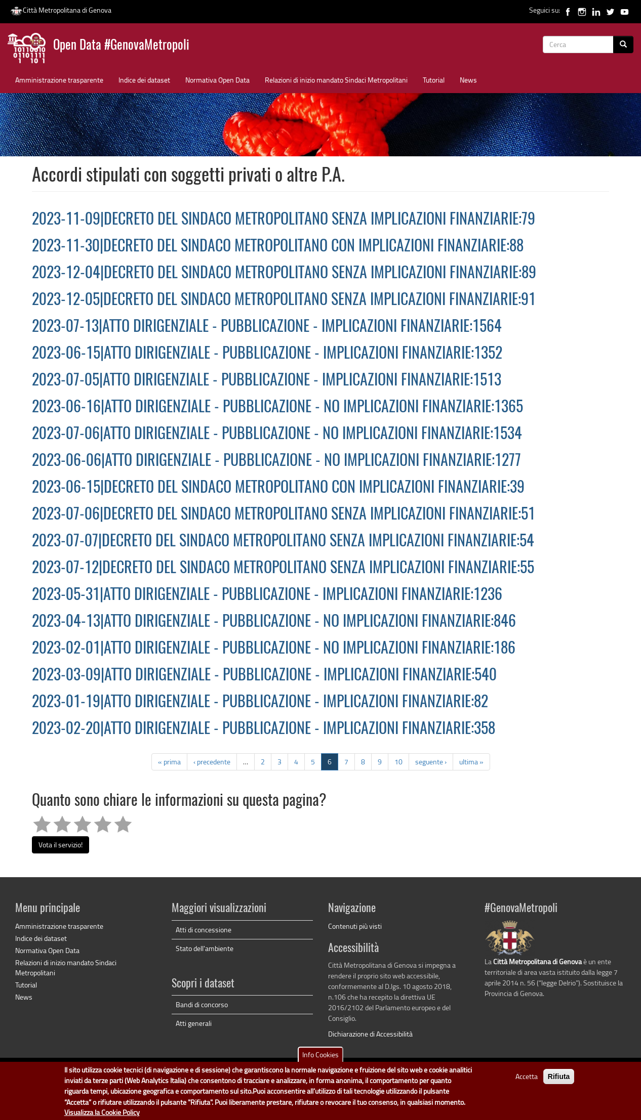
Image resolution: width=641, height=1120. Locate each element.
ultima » (471, 761)
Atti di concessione (203, 929)
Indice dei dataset (144, 79)
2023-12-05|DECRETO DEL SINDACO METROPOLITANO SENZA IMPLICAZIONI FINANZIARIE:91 (284, 300)
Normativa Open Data (217, 79)
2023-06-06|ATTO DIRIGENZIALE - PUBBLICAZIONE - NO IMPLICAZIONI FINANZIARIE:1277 (276, 461)
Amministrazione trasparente (59, 79)
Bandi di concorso (202, 1004)
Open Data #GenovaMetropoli (121, 45)
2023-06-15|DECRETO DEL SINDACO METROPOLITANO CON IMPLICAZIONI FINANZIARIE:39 (278, 488)
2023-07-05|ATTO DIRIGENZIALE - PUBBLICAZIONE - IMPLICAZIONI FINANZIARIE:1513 (266, 381)
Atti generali (194, 1023)
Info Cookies (320, 1058)
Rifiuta (559, 1080)
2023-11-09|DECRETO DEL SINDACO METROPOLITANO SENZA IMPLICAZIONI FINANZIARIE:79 (283, 220)
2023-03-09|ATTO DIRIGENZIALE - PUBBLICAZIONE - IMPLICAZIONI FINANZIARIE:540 (264, 675)
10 (398, 761)
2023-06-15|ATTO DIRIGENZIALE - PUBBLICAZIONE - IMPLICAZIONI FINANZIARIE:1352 (267, 354)
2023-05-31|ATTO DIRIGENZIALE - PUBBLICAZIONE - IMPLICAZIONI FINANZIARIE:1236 (267, 595)
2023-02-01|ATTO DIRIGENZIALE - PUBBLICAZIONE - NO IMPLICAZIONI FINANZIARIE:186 (273, 649)
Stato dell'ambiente (204, 948)
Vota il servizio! (60, 844)
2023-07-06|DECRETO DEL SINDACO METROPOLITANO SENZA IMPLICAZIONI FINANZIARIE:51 (283, 515)
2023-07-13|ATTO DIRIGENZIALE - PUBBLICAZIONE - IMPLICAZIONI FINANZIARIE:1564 (267, 327)
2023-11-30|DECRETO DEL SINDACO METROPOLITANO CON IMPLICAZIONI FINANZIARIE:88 (278, 246)
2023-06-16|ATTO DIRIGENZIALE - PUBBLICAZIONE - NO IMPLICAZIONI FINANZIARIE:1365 (277, 407)
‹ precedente (211, 761)
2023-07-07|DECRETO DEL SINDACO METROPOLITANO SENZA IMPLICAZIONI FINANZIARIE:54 (283, 541)
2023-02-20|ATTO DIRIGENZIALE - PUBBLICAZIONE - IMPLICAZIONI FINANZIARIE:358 (263, 729)
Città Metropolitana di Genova (60, 10)
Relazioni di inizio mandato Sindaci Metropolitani (336, 79)
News (468, 79)
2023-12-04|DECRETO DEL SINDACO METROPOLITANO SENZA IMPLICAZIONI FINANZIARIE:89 (284, 273)
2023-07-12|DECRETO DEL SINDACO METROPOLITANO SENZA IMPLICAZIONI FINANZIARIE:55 (283, 568)
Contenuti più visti (355, 926)
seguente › (431, 761)
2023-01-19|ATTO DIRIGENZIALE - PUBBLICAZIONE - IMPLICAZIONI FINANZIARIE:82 (260, 702)
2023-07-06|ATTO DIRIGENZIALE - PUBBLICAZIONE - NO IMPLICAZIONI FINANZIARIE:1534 (277, 434)
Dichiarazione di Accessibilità (370, 1034)
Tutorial (434, 79)
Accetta (526, 1080)
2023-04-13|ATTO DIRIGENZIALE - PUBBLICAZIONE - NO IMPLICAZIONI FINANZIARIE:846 (274, 622)
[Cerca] (623, 44)
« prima (169, 761)
